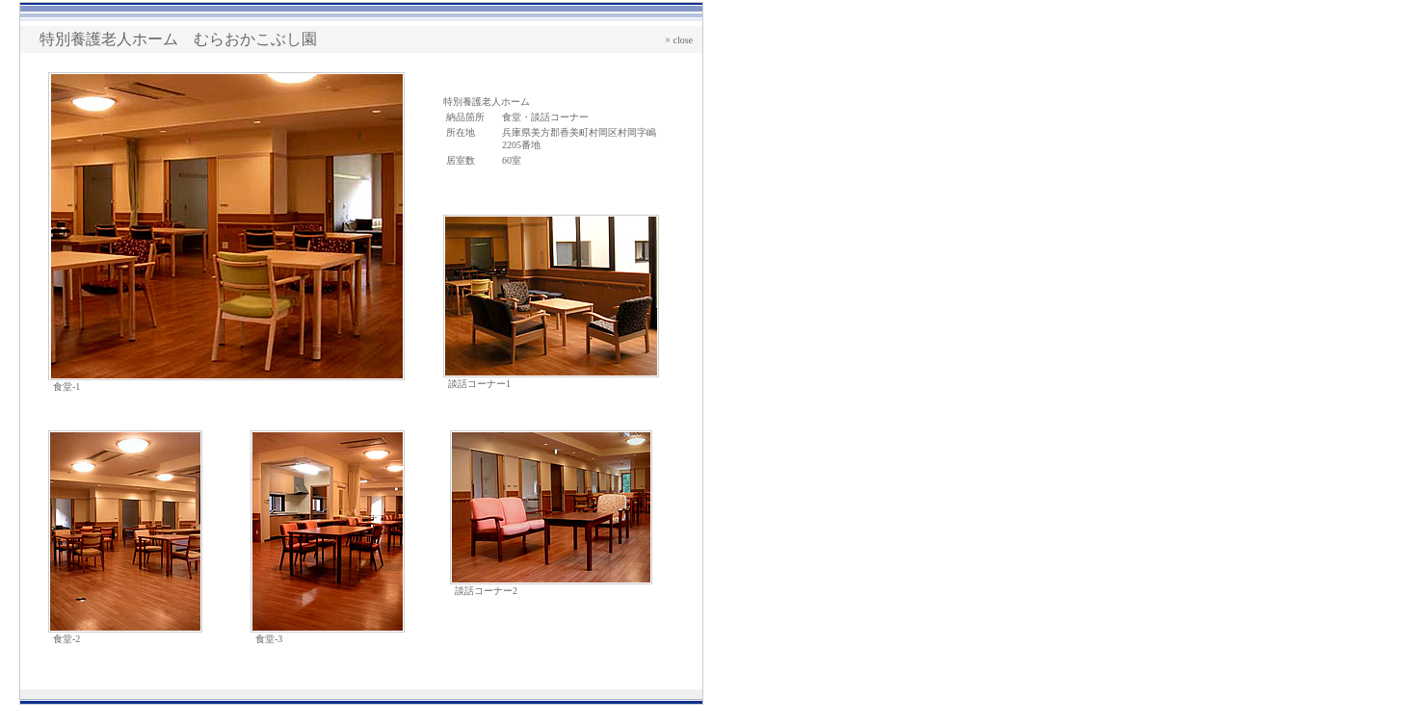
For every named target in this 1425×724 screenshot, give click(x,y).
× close (679, 40)
